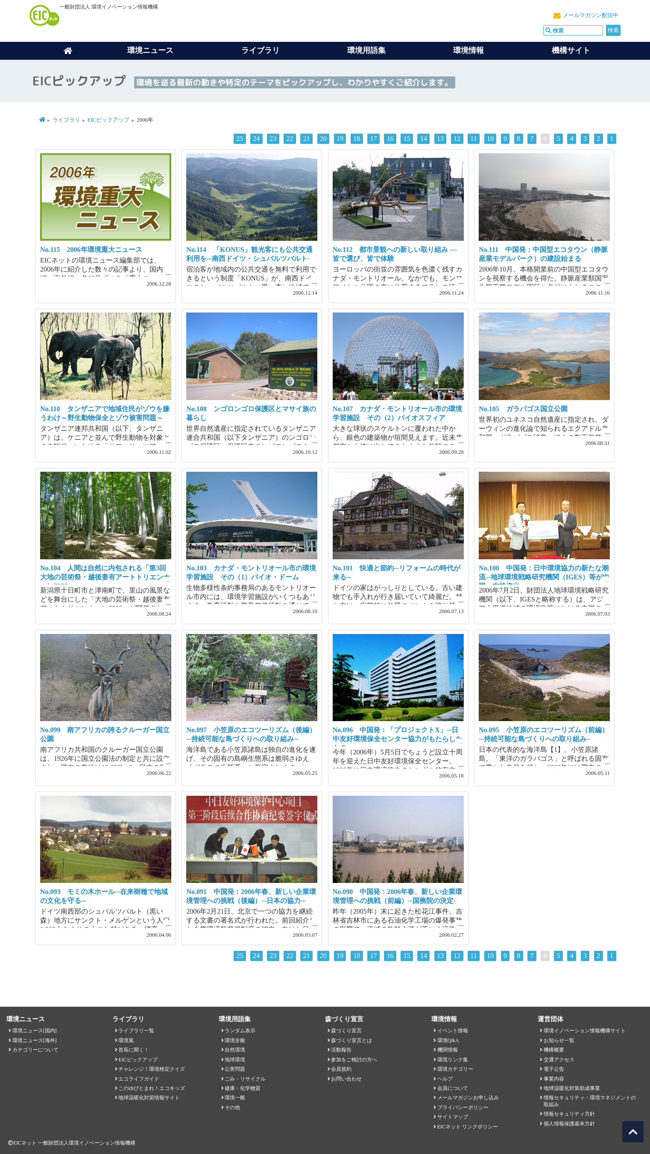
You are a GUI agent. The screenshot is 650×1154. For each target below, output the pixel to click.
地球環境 (235, 1060)
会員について (452, 1088)
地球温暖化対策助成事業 (572, 1088)
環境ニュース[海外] (34, 1040)
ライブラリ (260, 50)
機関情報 (447, 1050)
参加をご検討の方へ (354, 1060)
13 (440, 138)
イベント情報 (452, 1031)
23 (272, 138)
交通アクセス (559, 1060)
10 (490, 138)
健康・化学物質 (243, 1088)
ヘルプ (445, 1079)
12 (457, 138)
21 (306, 138)
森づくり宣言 (346, 1031)
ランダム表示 (240, 1031)
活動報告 (341, 1050)
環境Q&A (448, 1040)
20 (323, 138)
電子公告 (554, 1069)
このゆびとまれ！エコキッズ (151, 1088)
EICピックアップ (109, 120)
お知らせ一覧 (559, 1040)
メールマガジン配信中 (590, 15)
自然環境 (235, 1050)
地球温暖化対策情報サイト (149, 1098)
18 (356, 138)
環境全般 (235, 1040)
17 (373, 138)
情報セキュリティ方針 (569, 1114)
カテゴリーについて (35, 1050)
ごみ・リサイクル (245, 1079)
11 (473, 138)
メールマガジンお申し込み (468, 1098)
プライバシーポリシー (463, 1107)
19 (340, 138)
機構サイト (571, 50)
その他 (232, 1107)
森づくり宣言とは (351, 1040)
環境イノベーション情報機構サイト (585, 1031)
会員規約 (341, 1069)
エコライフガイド (138, 1079)
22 (290, 138)
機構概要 (554, 1050)
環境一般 (235, 1098)
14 (423, 138)
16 (390, 138)
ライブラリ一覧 (136, 1031)
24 (256, 138)
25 (239, 138)
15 (407, 138)
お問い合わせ (346, 1079)
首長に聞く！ (133, 1050)
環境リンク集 (452, 1060)
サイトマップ (452, 1117)
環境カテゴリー (455, 1069)
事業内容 (554, 1079)
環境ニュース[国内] (34, 1031)
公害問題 (235, 1069)
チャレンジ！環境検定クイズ (151, 1069)
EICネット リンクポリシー (467, 1127)
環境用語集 (366, 50)
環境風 (126, 1040)
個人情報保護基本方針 (569, 1124)
